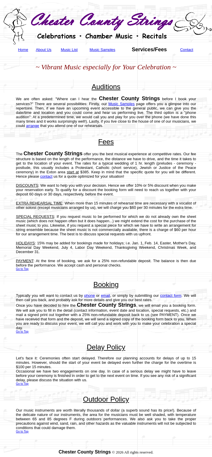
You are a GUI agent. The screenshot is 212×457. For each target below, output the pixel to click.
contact (46, 176)
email (105, 295)
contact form (171, 295)
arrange (32, 125)
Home (23, 49)
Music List (69, 49)
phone (89, 295)
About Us (43, 49)
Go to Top (22, 269)
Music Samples (102, 49)
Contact (186, 49)
